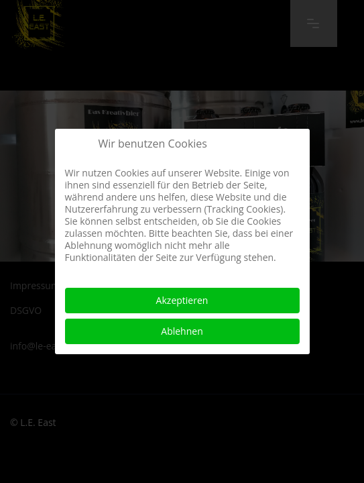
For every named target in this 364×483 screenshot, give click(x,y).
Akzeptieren (182, 300)
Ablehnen (181, 331)
